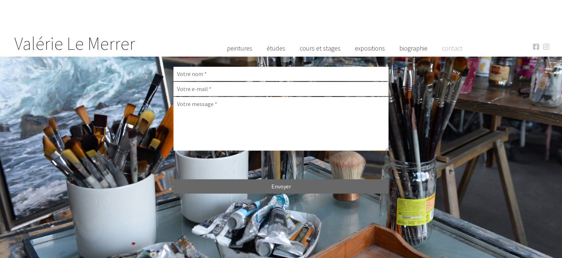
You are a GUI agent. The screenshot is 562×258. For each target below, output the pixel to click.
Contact (452, 48)
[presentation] (227, 165)
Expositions (370, 48)
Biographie (413, 48)
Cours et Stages (320, 48)
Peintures (239, 48)
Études (276, 48)
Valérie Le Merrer (74, 43)
